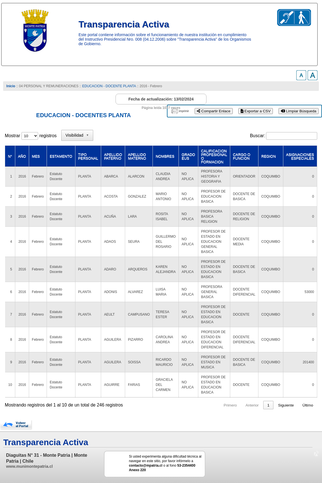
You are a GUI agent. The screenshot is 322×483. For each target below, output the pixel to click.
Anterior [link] (182, 405)
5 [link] (242, 405)
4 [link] (231, 405)
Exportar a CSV (256, 111)
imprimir (184, 111)
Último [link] (308, 405)
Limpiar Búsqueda (298, 111)
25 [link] (267, 405)
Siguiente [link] (286, 405)
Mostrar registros (30, 135)
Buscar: (257, 135)
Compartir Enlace (213, 111)
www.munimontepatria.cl (29, 466)
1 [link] (199, 405)
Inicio (10, 86)
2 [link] (210, 405)
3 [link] (220, 405)
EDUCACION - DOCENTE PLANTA (109, 86)
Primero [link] (160, 405)
